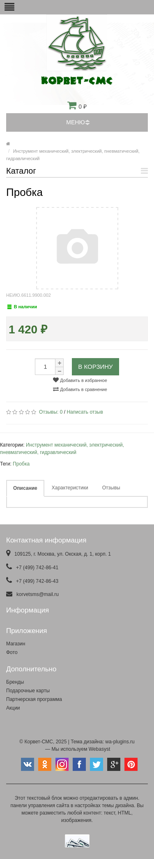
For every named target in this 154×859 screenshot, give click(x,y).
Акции (13, 708)
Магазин (15, 644)
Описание (25, 488)
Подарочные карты (28, 691)
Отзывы (111, 488)
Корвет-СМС (38, 742)
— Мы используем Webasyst (77, 749)
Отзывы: (50, 412)
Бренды (15, 682)
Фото (12, 652)
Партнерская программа (34, 699)
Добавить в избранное (80, 380)
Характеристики (70, 488)
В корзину (95, 366)
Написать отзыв (85, 412)
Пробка (21, 464)
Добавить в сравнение (80, 389)
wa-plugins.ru (119, 742)
